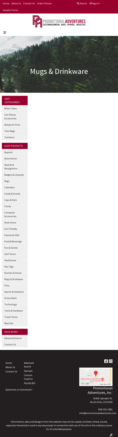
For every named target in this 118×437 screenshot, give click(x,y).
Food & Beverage (13, 241)
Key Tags (9, 266)
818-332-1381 (105, 409)
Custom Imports (28, 377)
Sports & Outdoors (14, 291)
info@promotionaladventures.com (97, 413)
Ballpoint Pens (12, 124)
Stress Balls (10, 298)
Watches (8, 323)
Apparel (8, 152)
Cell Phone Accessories (10, 116)
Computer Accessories (10, 214)
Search (82, 3)
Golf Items (10, 254)
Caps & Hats (10, 199)
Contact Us (29, 3)
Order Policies (44, 3)
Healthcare (10, 260)
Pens (7, 285)
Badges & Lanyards (14, 174)
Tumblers (9, 137)
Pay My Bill (29, 383)
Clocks (7, 206)
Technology (10, 304)
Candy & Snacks (12, 193)
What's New (10, 108)
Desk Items (10, 222)
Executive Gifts (12, 235)
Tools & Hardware (13, 310)
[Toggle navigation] (5, 32)
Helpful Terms (10, 10)
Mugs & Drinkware (13, 279)
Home (6, 3)
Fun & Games (11, 247)
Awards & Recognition (10, 166)
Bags (7, 181)
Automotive (10, 158)
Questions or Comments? (19, 389)
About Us (16, 3)
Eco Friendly (10, 228)
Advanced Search (13, 338)
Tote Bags (9, 131)
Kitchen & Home (13, 272)
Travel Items (11, 316)
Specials (28, 370)
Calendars (9, 187)
